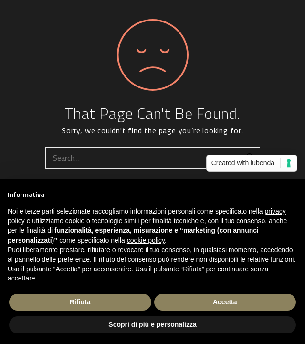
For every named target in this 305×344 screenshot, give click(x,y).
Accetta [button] (225, 302)
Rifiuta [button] (80, 302)
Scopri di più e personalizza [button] (152, 324)
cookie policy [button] (146, 240)
